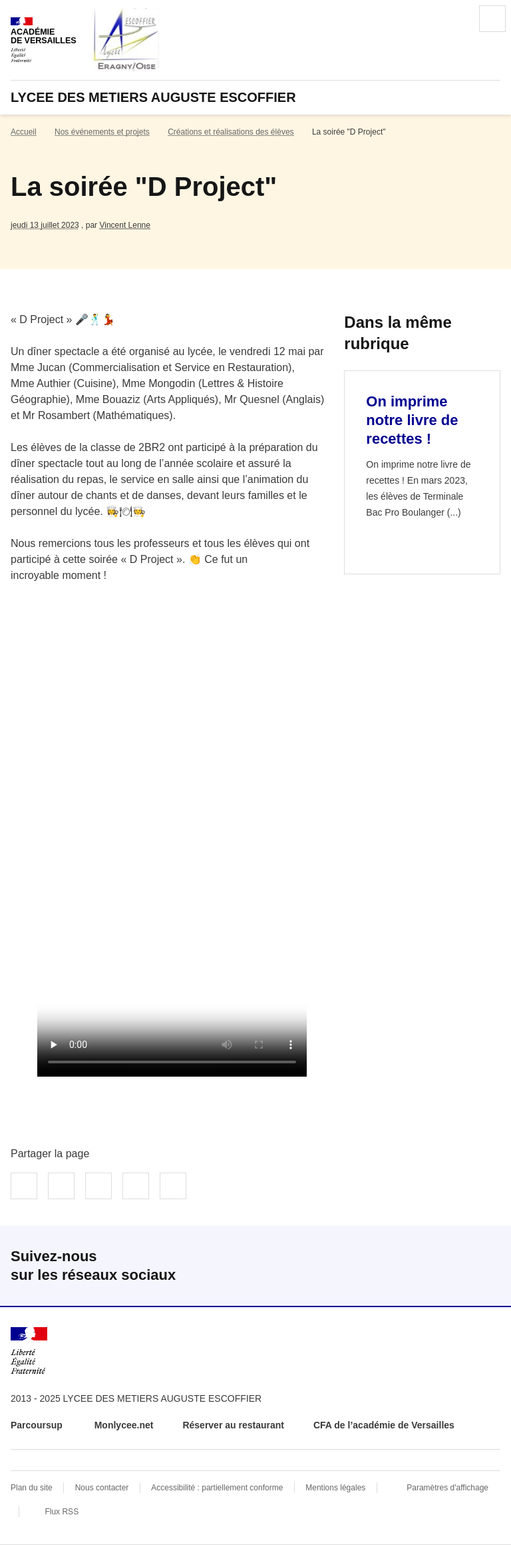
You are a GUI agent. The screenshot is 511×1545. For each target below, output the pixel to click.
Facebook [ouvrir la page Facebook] (399, 1266)
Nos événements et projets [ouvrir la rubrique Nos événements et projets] (102, 132)
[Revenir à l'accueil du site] (29, 1350)
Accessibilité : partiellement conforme (217, 1487)
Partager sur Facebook (24, 1186)
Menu (492, 18)
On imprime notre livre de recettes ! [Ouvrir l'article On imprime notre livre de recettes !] (412, 420)
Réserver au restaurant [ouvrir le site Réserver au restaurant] (233, 1425)
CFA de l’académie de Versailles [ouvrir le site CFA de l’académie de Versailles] (383, 1425)
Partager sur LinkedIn (98, 1186)
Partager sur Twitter (61, 1186)
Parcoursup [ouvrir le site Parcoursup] (38, 1425)
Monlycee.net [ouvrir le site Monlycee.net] (124, 1425)
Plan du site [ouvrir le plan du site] (32, 1487)
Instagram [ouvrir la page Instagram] (442, 1266)
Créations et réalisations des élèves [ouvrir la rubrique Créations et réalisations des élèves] (230, 132)
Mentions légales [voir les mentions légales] (335, 1487)
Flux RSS (62, 1511)
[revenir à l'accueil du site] (255, 97)
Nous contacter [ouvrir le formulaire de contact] (102, 1487)
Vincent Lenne (124, 225)
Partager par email (135, 1186)
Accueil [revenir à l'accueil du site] (24, 132)
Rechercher (455, 18)
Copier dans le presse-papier (173, 1186)
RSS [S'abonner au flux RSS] (484, 1266)
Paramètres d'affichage (447, 1487)
